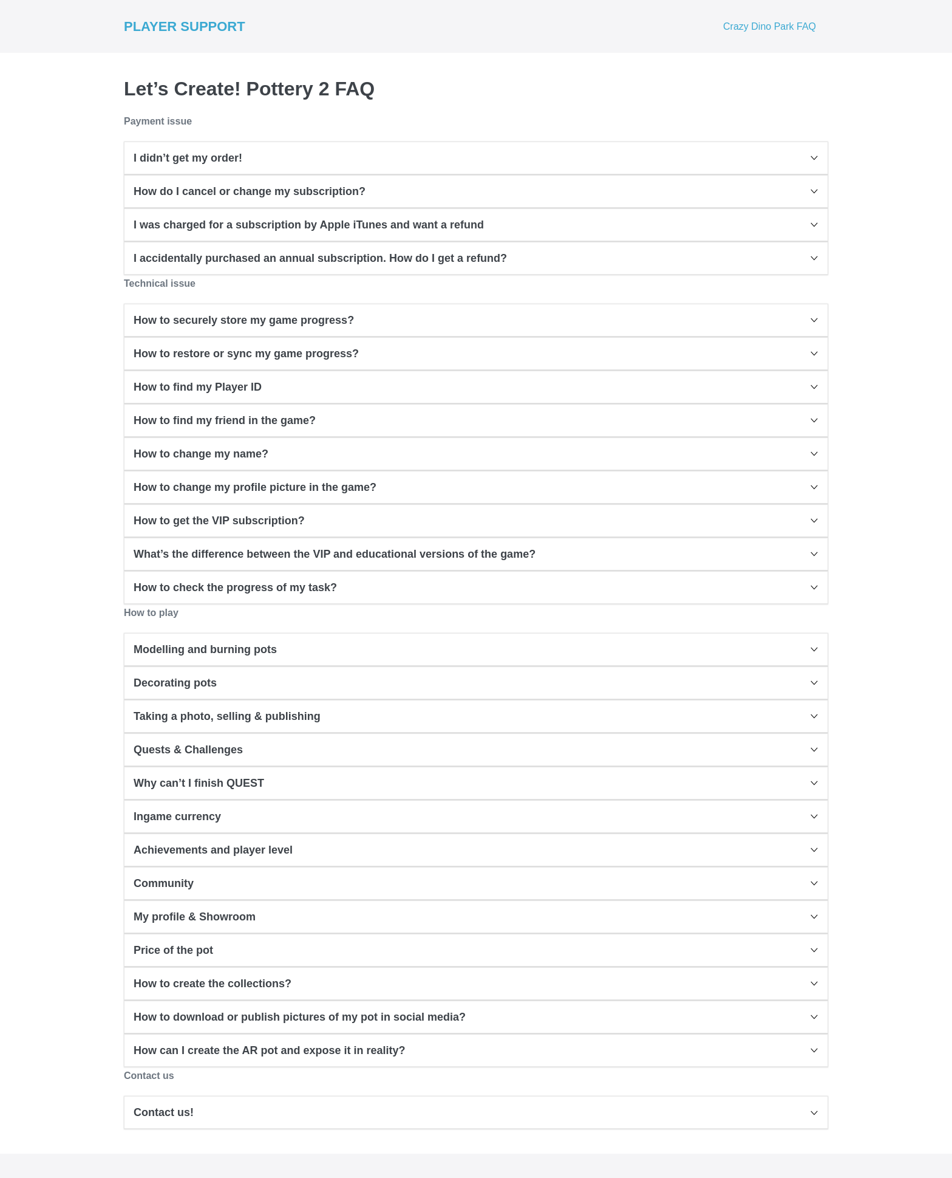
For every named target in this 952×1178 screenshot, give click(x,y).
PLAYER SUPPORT (184, 26)
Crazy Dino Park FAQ (769, 26)
